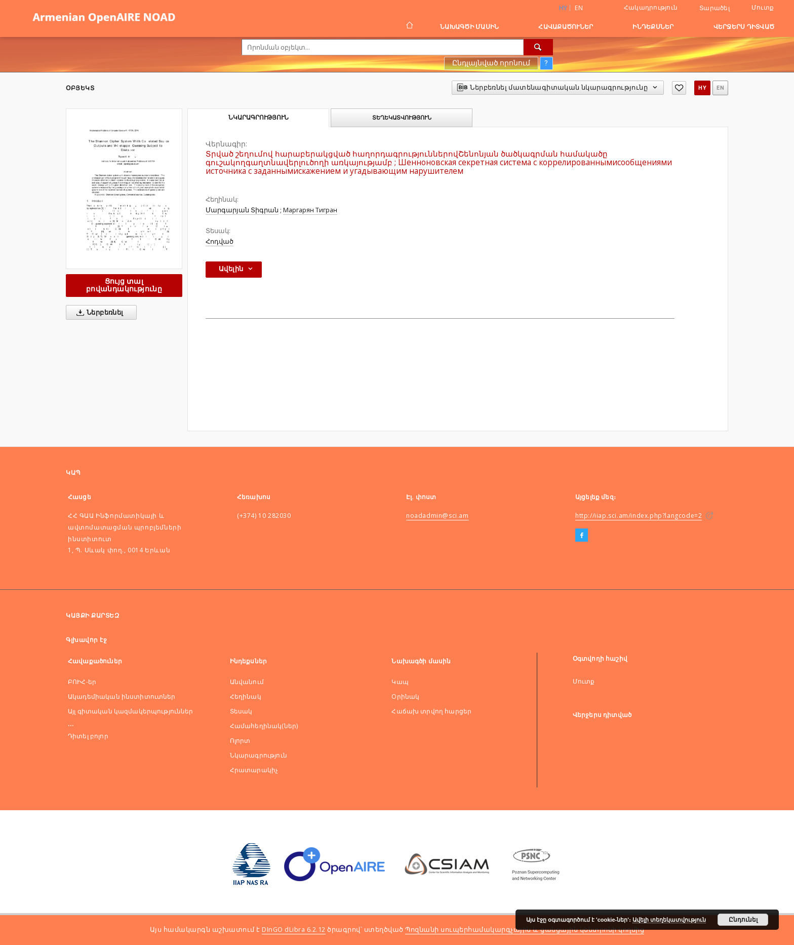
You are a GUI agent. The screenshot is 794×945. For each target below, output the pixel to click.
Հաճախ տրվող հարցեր (431, 711)
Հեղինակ (245, 696)
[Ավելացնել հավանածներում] (679, 88)
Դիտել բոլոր (88, 736)
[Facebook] (581, 535)
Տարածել (714, 8)
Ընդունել (743, 919)
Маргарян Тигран (310, 210)
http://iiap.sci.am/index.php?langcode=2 (638, 515)
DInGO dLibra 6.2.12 (294, 929)
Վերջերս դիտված (744, 26)
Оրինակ (405, 696)
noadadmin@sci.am (437, 515)
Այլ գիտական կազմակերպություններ (130, 711)
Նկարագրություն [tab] (258, 117)
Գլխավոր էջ (86, 639)
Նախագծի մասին (469, 26)
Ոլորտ (240, 740)
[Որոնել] (538, 47)
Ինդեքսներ (652, 26)
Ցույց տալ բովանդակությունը (124, 285)
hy (702, 88)
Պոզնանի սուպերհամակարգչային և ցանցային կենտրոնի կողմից (524, 929)
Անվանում (247, 681)
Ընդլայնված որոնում (491, 63)
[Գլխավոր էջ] (409, 26)
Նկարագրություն (258, 755)
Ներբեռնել (98, 313)
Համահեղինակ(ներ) (264, 726)
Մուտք (762, 7)
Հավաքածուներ (565, 26)
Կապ (399, 681)
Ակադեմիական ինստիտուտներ (122, 696)
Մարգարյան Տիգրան (242, 210)
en (579, 8)
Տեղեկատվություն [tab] (401, 117)
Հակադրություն (651, 7)
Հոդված (219, 241)
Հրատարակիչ (254, 770)
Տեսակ (241, 711)
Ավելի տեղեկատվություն (669, 920)
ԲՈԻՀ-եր (82, 681)
